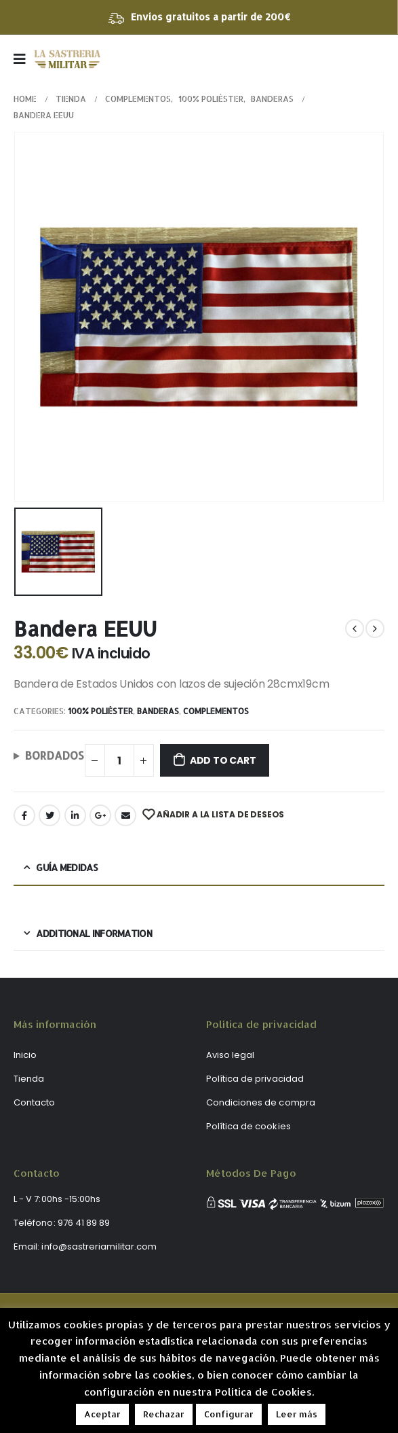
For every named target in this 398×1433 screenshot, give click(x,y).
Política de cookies (248, 1126)
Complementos (216, 711)
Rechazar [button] (163, 1414)
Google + (100, 815)
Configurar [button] (229, 1414)
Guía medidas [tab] (67, 867)
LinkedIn (75, 815)
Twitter (49, 815)
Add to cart (223, 760)
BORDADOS (54, 755)
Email (125, 815)
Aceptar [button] (102, 1414)
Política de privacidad (255, 1078)
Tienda (29, 1078)
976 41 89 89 (84, 1222)
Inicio (25, 1054)
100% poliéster (100, 711)
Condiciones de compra (260, 1102)
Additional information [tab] (94, 933)
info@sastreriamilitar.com (99, 1246)
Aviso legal (230, 1054)
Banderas (158, 711)
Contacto (35, 1102)
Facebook (24, 815)
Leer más (296, 1414)
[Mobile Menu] (24, 59)
